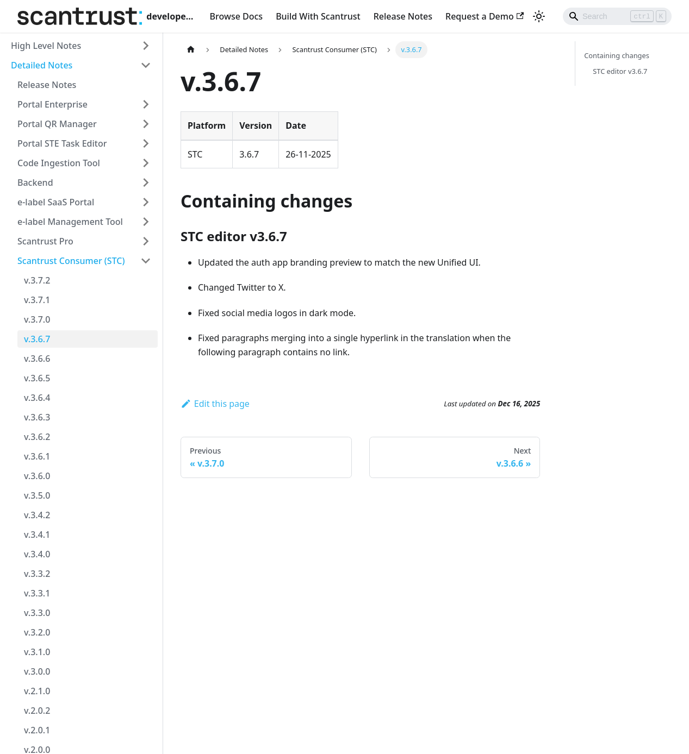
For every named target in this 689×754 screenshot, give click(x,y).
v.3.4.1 (37, 535)
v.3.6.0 (37, 476)
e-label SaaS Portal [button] (55, 202)
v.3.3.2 (37, 574)
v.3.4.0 (37, 554)
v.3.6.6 (37, 359)
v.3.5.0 (37, 495)
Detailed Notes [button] (41, 65)
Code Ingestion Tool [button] (58, 163)
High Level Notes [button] (46, 46)
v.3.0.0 (37, 671)
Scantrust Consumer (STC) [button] (71, 261)
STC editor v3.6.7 (620, 71)
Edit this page (215, 404)
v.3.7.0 (37, 319)
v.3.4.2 (37, 515)
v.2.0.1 (37, 730)
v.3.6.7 (37, 339)
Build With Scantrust (318, 16)
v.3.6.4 (37, 398)
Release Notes (403, 16)
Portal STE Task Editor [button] (62, 143)
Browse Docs (236, 16)
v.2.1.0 (37, 691)
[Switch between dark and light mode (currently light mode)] (539, 16)
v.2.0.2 (37, 711)
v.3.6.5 (37, 378)
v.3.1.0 (37, 652)
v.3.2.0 (37, 632)
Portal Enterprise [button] (52, 104)
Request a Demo (484, 16)
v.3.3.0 (37, 613)
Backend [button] (35, 182)
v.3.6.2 (37, 437)
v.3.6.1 (37, 456)
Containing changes (616, 55)
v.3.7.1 (37, 300)
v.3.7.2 (37, 280)
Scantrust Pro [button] (45, 241)
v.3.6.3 (37, 417)
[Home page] (191, 49)
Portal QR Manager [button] (57, 124)
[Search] (617, 16)
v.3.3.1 (37, 593)
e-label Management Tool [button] (70, 222)
